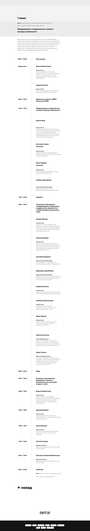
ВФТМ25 (34, 525)
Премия (47, 525)
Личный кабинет (50, 527)
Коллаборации (41, 525)
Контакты (43, 527)
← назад (24, 487)
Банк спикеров (60, 525)
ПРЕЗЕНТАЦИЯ (39, 146)
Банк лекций (53, 525)
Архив (38, 527)
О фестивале (28, 525)
